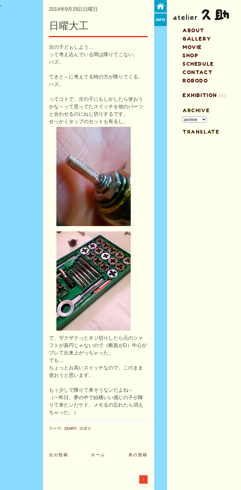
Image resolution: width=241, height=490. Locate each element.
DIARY (70, 428)
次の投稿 (58, 454)
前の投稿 (138, 454)
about (193, 30)
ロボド (85, 428)
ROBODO (195, 81)
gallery (196, 39)
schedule (198, 64)
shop (190, 55)
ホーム (98, 454)
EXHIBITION (199, 95)
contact (197, 72)
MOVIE (192, 47)
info (160, 19)
